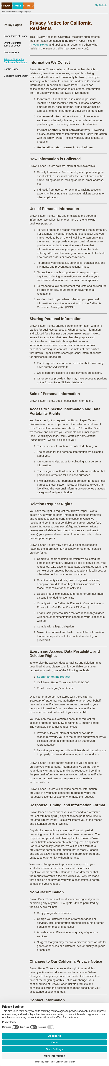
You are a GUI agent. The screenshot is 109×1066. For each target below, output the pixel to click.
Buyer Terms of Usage (15, 36)
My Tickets (101, 5)
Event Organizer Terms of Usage (12, 44)
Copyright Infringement (16, 75)
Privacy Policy (11, 52)
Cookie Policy (11, 69)
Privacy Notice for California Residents (15, 61)
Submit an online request (53, 676)
